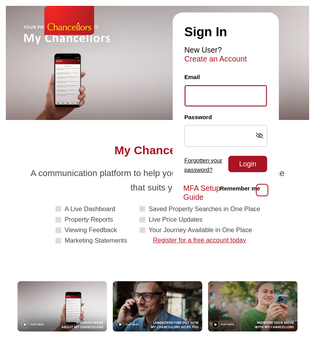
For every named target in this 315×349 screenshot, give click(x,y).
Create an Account (215, 59)
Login (247, 164)
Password (198, 117)
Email (192, 77)
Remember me (240, 188)
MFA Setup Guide (201, 192)
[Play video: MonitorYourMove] (253, 306)
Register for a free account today (199, 239)
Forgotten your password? (203, 165)
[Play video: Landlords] (157, 306)
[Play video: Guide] (62, 306)
